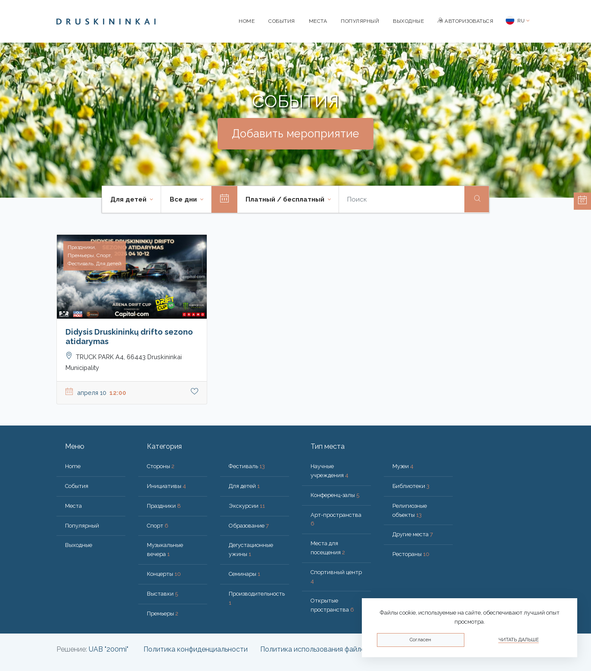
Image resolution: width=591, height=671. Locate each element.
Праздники (164, 506)
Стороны (160, 466)
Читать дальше (518, 640)
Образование (249, 525)
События (281, 21)
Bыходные (408, 21)
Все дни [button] (184, 199)
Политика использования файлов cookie (326, 649)
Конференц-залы (335, 495)
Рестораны (410, 554)
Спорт (157, 525)
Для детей (244, 486)
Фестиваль (247, 466)
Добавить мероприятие (295, 133)
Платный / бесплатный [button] (286, 199)
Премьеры (162, 613)
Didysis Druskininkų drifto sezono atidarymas (129, 336)
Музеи (403, 466)
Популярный (360, 21)
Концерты (164, 574)
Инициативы (166, 486)
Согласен (420, 640)
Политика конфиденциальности (195, 649)
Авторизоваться (465, 21)
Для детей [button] (129, 199)
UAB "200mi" (108, 649)
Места (318, 21)
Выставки (162, 593)
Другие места (412, 534)
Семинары (244, 574)
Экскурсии (247, 506)
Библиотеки (410, 486)
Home (247, 21)
